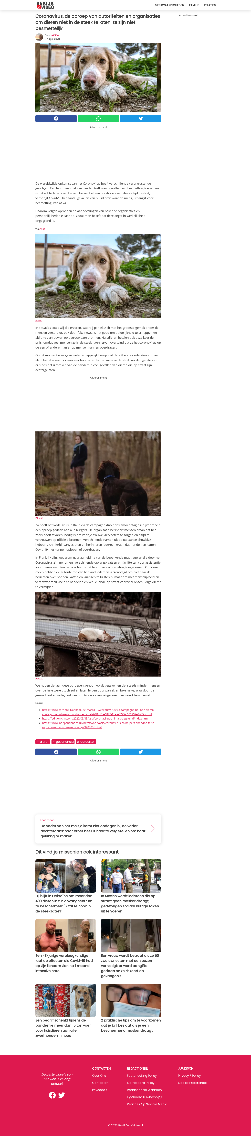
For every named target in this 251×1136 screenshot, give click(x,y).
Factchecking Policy (142, 1075)
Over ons (99, 1075)
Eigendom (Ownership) (144, 1097)
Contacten (100, 1083)
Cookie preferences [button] (192, 1083)
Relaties (210, 5)
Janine (55, 35)
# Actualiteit (86, 742)
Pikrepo (39, 517)
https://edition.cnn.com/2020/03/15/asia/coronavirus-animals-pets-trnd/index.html (95, 718)
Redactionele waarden (144, 1090)
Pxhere (39, 678)
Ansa (42, 228)
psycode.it (99, 1090)
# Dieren (42, 742)
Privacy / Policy (189, 1075)
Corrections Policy (140, 1083)
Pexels (38, 320)
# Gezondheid (63, 742)
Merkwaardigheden (169, 5)
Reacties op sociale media (147, 1104)
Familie (194, 5)
